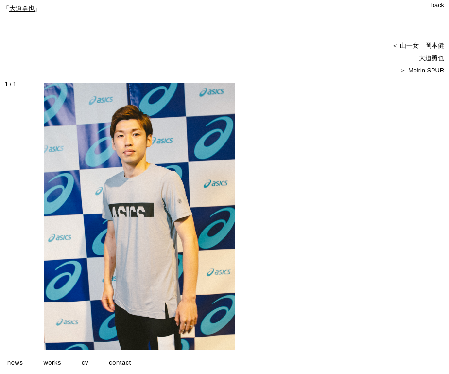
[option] (140, 216)
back (437, 5)
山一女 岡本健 (422, 45)
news (15, 362)
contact (120, 362)
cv (85, 362)
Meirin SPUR (426, 70)
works (52, 362)
